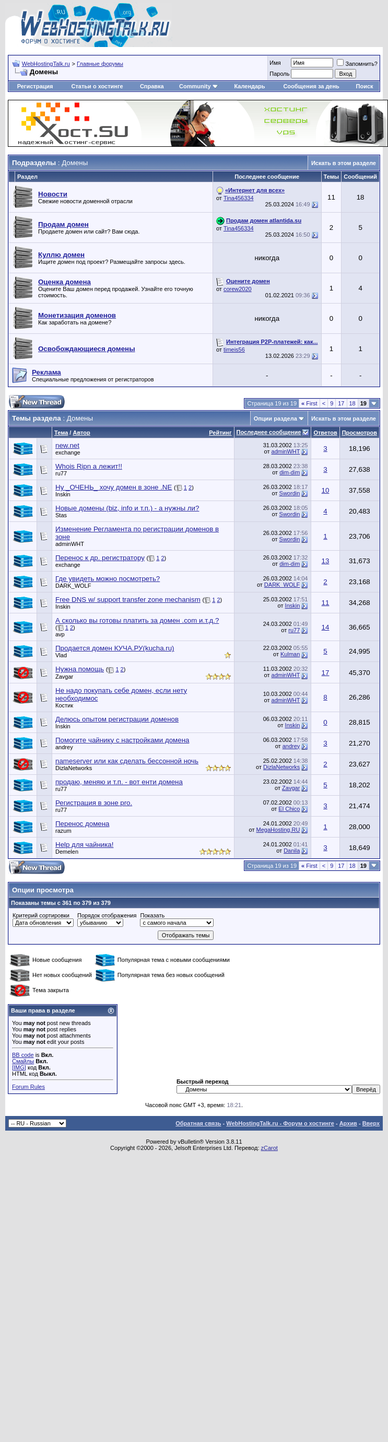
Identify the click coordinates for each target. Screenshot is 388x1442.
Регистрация (35, 86)
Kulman (290, 654)
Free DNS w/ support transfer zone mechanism (128, 599)
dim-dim (289, 472)
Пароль (279, 74)
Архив (348, 1123)
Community (198, 86)
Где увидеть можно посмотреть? (107, 579)
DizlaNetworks (73, 768)
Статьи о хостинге (97, 86)
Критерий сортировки (41, 915)
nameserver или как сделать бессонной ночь (126, 761)
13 (326, 561)
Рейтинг (220, 432)
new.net (67, 445)
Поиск (364, 86)
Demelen (66, 851)
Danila (292, 850)
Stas (61, 515)
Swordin (289, 493)
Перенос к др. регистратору (100, 558)
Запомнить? (357, 64)
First (309, 403)
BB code (23, 1055)
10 (326, 490)
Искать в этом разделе (343, 163)
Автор (81, 432)
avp (60, 634)
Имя (274, 63)
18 (352, 403)
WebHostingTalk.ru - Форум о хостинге (280, 1123)
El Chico (289, 809)
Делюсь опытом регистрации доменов (117, 719)
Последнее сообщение (269, 432)
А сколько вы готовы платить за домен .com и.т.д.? (137, 620)
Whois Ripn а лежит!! (88, 466)
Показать (152, 915)
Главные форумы (100, 64)
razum (63, 831)
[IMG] (19, 1067)
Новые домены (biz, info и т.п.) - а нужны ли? (127, 508)
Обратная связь (198, 1123)
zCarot (269, 1148)
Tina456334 (239, 198)
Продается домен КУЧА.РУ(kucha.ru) (114, 648)
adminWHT (286, 451)
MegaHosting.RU (278, 830)
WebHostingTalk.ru (46, 64)
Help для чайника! (84, 844)
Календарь (249, 86)
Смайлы (23, 1061)
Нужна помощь (79, 669)
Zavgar (64, 676)
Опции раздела (275, 418)
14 (326, 627)
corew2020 (238, 289)
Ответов (325, 432)
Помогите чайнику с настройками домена (122, 740)
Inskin (62, 494)
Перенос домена (82, 824)
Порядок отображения (106, 915)
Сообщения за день (311, 86)
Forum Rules (28, 1087)
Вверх (371, 1123)
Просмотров (359, 432)
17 (341, 403)
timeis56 (234, 349)
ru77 (61, 473)
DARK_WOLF (73, 586)
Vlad (61, 655)
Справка (152, 86)
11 (326, 603)
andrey (64, 747)
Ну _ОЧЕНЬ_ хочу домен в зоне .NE (113, 487)
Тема (61, 432)
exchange (67, 452)
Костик (64, 705)
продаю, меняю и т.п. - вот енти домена (119, 782)
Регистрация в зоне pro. (93, 803)
